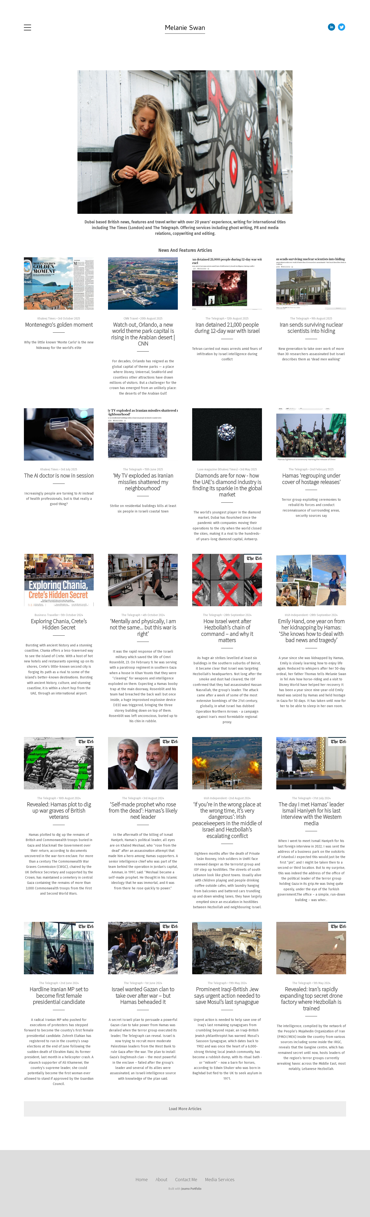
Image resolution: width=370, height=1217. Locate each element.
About (161, 1179)
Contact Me (186, 1179)
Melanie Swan (185, 28)
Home (142, 1179)
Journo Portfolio (191, 1188)
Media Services (219, 1179)
